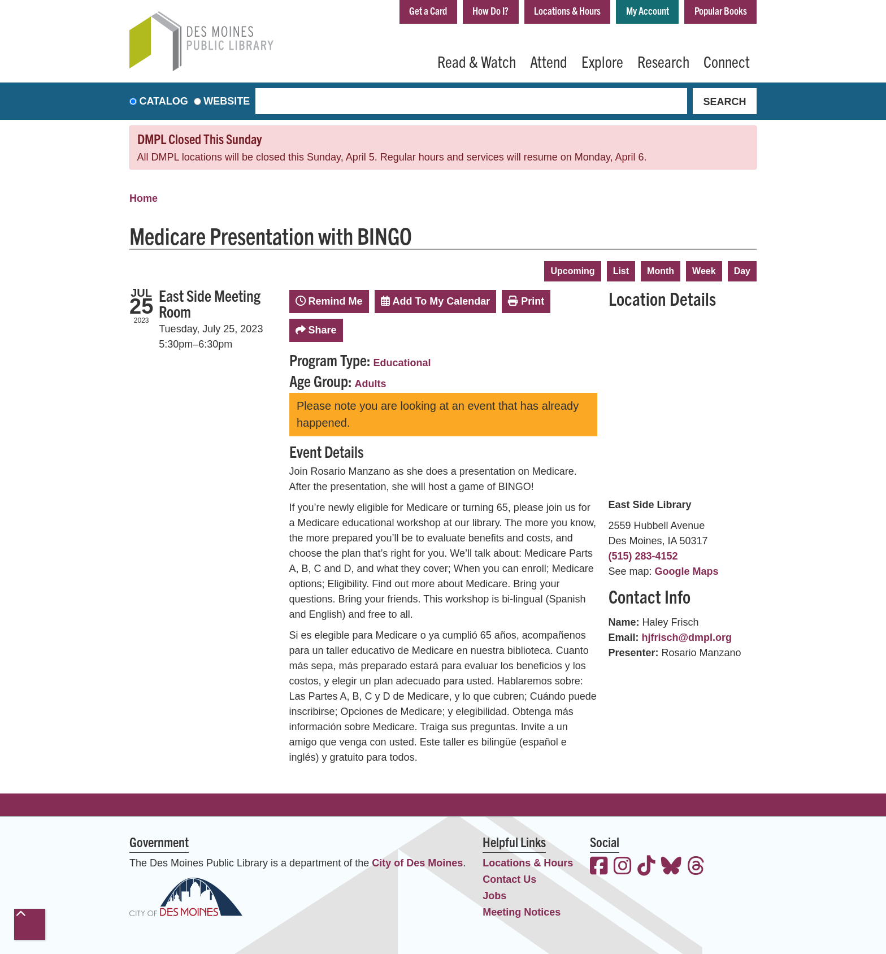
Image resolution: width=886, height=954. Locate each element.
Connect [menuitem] (726, 61)
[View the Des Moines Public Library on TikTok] (646, 867)
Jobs (494, 895)
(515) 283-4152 (643, 556)
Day (742, 271)
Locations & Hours (567, 10)
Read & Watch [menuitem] (476, 61)
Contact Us (509, 879)
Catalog (164, 101)
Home (143, 198)
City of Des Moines (417, 863)
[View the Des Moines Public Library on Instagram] (623, 867)
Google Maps (687, 571)
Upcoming (572, 271)
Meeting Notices (522, 912)
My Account (647, 10)
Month (660, 271)
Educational (402, 362)
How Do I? (490, 10)
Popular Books (720, 10)
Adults (370, 383)
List (621, 271)
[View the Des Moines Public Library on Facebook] (599, 867)
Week (704, 271)
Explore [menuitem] (602, 61)
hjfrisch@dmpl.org (687, 637)
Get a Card (428, 10)
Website (226, 101)
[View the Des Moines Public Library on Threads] (696, 867)
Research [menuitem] (663, 61)
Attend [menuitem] (548, 61)
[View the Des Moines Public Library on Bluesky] (671, 867)
